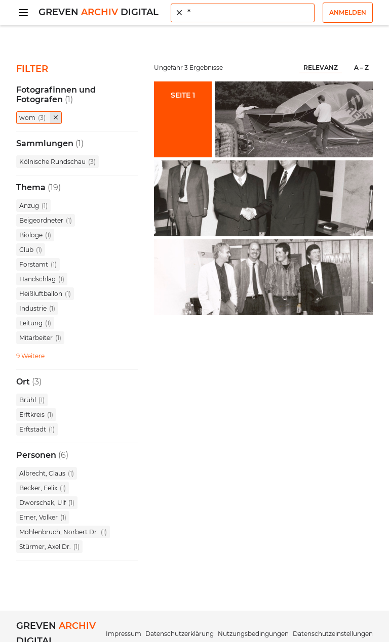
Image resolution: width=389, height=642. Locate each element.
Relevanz (320, 67)
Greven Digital (98, 12)
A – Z (361, 67)
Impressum (123, 633)
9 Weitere (30, 356)
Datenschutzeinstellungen (333, 633)
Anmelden (347, 12)
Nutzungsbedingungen (253, 633)
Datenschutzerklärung (179, 633)
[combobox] (243, 13)
